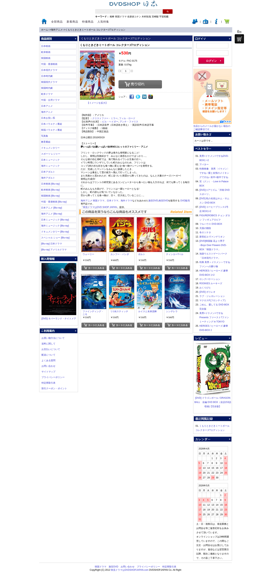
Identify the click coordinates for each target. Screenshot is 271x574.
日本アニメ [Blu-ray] (51, 207)
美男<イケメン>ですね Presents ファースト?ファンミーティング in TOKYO (214, 317)
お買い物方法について (53, 338)
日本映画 (45, 46)
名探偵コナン (134, 16)
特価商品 (88, 21)
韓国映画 (45, 58)
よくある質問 (48, 360)
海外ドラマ (126, 200)
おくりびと (205, 287)
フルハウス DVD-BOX (210, 224)
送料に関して (48, 343)
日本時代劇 (47, 76)
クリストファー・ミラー (105, 118)
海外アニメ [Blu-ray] (51, 213)
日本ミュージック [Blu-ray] (55, 219)
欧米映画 (45, 52)
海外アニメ (57, 29)
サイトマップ (48, 371)
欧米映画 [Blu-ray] (50, 189)
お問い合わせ (48, 366)
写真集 (44, 136)
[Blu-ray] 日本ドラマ (51, 243)
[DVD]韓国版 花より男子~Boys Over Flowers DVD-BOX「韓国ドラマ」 (213, 245)
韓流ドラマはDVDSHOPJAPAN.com (129, 570)
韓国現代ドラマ (49, 82)
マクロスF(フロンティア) (212, 300)
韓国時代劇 (47, 88)
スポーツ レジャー (50, 154)
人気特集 (103, 21)
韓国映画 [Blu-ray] (50, 195)
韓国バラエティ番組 (51, 130)
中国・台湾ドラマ (50, 100)
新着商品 (72, 21)
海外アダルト (48, 177)
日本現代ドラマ (49, 70)
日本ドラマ (112, 200)
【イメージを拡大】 (97, 103)
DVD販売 (185, 200)
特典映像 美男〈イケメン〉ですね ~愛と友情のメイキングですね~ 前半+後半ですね (214, 173)
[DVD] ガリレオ (207, 292)
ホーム (44, 29)
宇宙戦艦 (164, 16)
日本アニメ (47, 106)
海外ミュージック (50, 165)
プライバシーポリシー (53, 377)
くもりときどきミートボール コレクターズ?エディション (95, 29)
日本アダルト (48, 171)
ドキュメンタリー (50, 148)
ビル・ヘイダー (110, 121)
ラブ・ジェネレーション (212, 296)
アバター (204, 164)
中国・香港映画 (49, 64)
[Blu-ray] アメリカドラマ (54, 249)
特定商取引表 (48, 383)
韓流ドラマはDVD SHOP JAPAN (100, 207)
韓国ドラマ (121, 16)
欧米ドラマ (47, 94)
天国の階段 (205, 228)
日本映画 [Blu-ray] (50, 183)
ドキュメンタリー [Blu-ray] (55, 231)
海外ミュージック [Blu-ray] (55, 225)
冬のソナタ (205, 232)
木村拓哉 (146, 16)
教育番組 (45, 142)
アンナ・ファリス (129, 121)
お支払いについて (50, 349)
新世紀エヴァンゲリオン (212, 236)
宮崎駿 (155, 16)
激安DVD (153, 200)
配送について (48, 355)
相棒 (112, 16)
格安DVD (163, 200)
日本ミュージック (50, 160)
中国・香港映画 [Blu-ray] (54, 201)
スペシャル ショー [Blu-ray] (55, 237)
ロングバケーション (209, 279)
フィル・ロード (127, 118)
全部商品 (57, 21)
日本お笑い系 (48, 118)
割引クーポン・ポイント (54, 388)
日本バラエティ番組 (51, 124)
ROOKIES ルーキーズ (210, 283)
